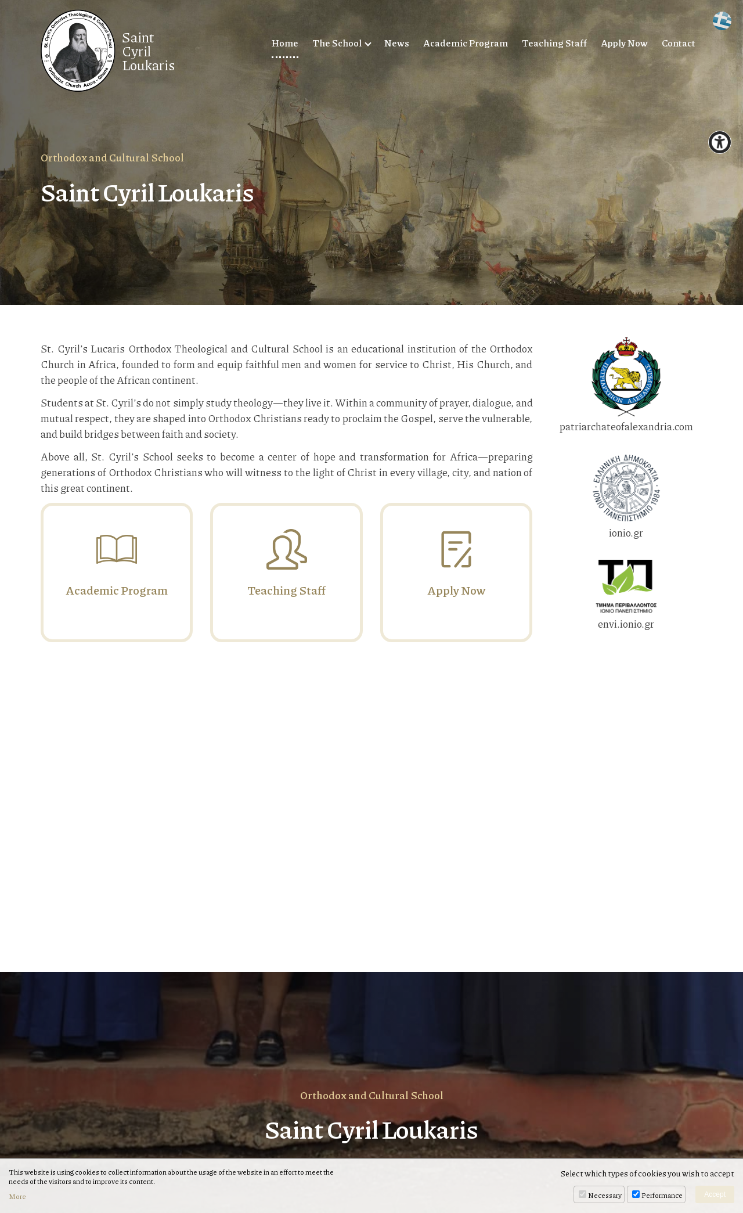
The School (337, 42)
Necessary (605, 1195)
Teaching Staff (554, 42)
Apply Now (624, 42)
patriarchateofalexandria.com (626, 385)
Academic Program (465, 42)
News (396, 42)
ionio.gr (626, 496)
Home (285, 42)
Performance (662, 1195)
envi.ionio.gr (626, 595)
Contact (678, 42)
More (17, 1196)
